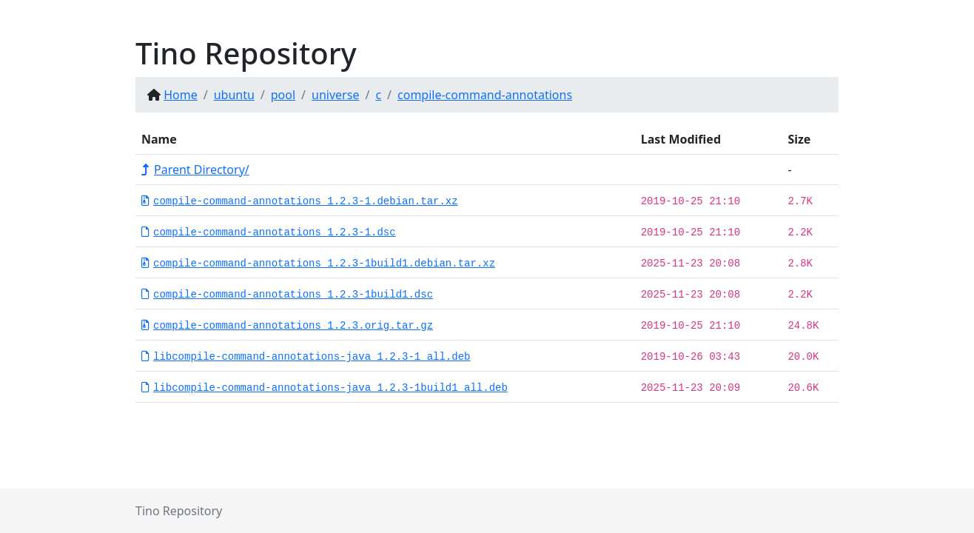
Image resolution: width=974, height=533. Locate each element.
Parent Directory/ (195, 169)
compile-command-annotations (484, 95)
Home (181, 95)
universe (335, 95)
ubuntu (234, 95)
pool (283, 95)
